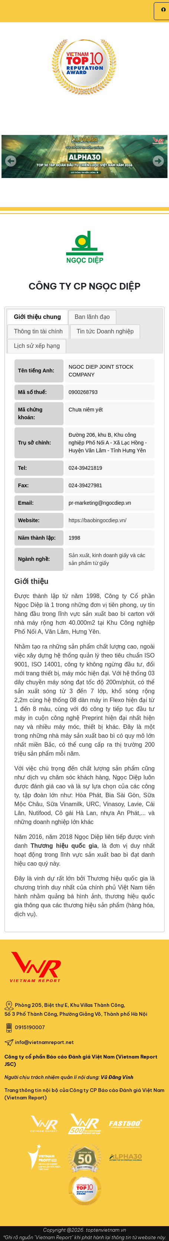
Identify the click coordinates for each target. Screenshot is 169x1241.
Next (158, 166)
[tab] (37, 317)
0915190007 (30, 1027)
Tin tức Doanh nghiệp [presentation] (105, 331)
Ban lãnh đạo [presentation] (92, 317)
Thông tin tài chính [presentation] (38, 331)
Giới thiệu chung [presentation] (37, 317)
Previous (10, 161)
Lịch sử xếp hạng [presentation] (37, 346)
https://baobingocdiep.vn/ (98, 520)
